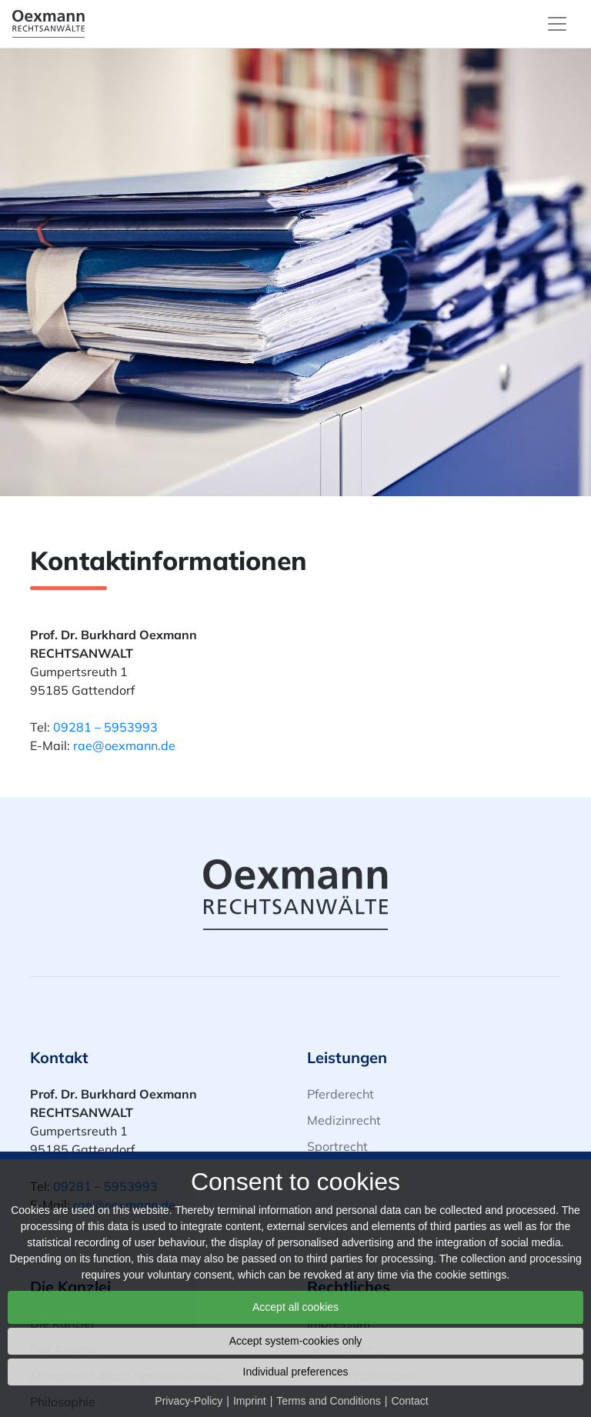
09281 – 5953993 (105, 727)
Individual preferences (296, 1371)
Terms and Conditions (328, 1401)
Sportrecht (337, 1146)
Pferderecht (340, 1094)
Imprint (249, 1401)
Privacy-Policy (188, 1401)
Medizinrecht (344, 1120)
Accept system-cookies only (295, 1341)
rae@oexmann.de (124, 745)
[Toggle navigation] (557, 23)
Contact (409, 1401)
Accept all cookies (295, 1307)
